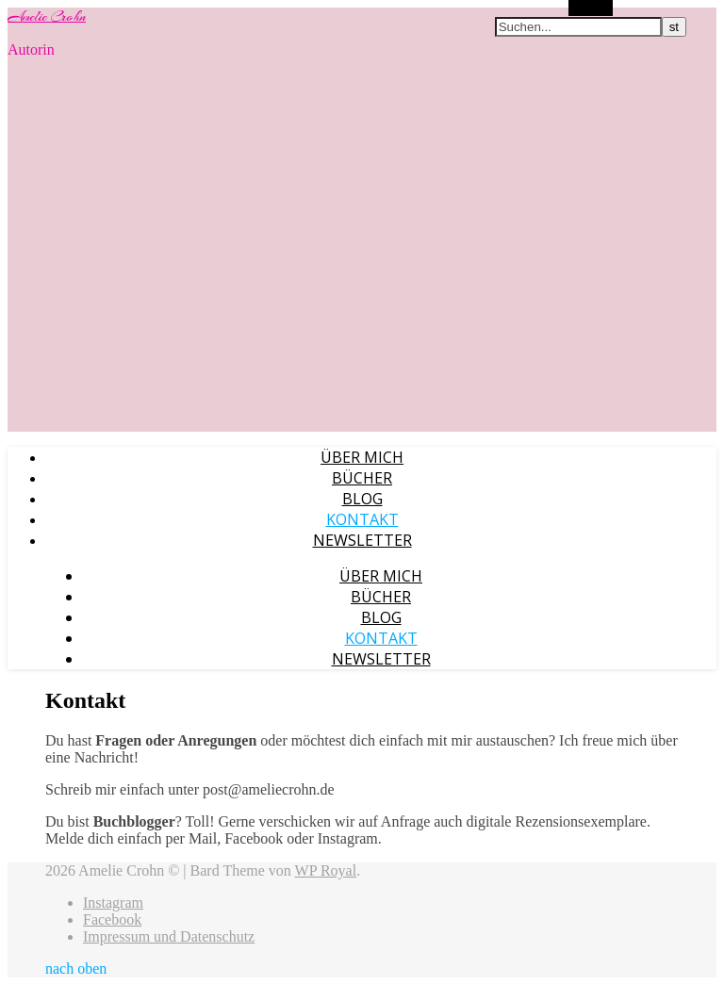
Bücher (362, 478)
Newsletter (362, 540)
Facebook (112, 919)
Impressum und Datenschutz (169, 936)
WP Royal (326, 870)
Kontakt (362, 519)
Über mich (362, 457)
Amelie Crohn (47, 17)
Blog (362, 498)
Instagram (113, 903)
